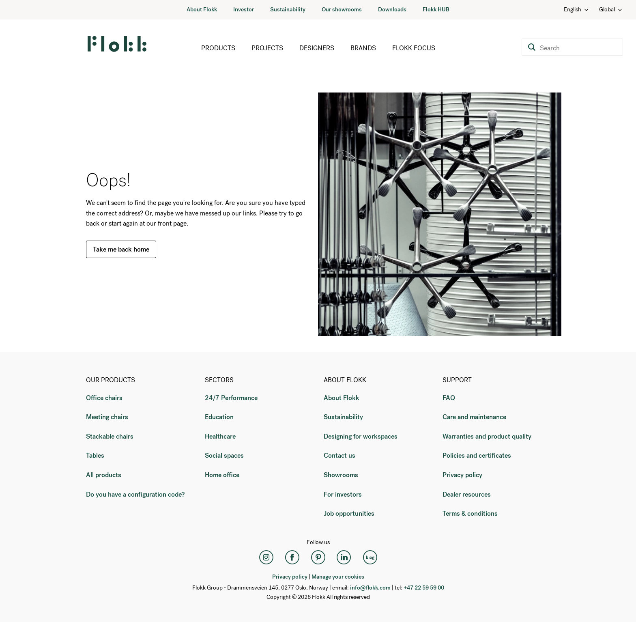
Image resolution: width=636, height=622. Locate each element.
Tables (95, 455)
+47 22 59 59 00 (424, 588)
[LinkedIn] (344, 557)
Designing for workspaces (361, 436)
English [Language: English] (576, 9)
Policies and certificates (477, 455)
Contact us (339, 455)
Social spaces (224, 455)
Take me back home (121, 249)
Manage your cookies (338, 577)
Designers (316, 48)
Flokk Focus (413, 48)
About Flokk (202, 9)
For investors (343, 494)
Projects (267, 48)
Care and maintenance (474, 417)
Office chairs (104, 398)
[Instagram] (266, 557)
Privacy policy (462, 475)
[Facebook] (292, 557)
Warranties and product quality (487, 436)
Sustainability (287, 9)
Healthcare (220, 436)
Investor (243, 9)
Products (218, 48)
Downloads (392, 9)
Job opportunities (349, 513)
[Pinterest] (318, 557)
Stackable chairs (109, 436)
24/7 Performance (231, 398)
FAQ (449, 398)
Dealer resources (467, 494)
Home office (222, 475)
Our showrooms (342, 9)
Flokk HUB (436, 9)
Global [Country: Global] (611, 9)
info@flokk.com (370, 588)
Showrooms (341, 475)
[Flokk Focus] (370, 557)
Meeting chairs (107, 417)
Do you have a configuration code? (135, 494)
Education (219, 417)
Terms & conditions (470, 513)
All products (103, 475)
